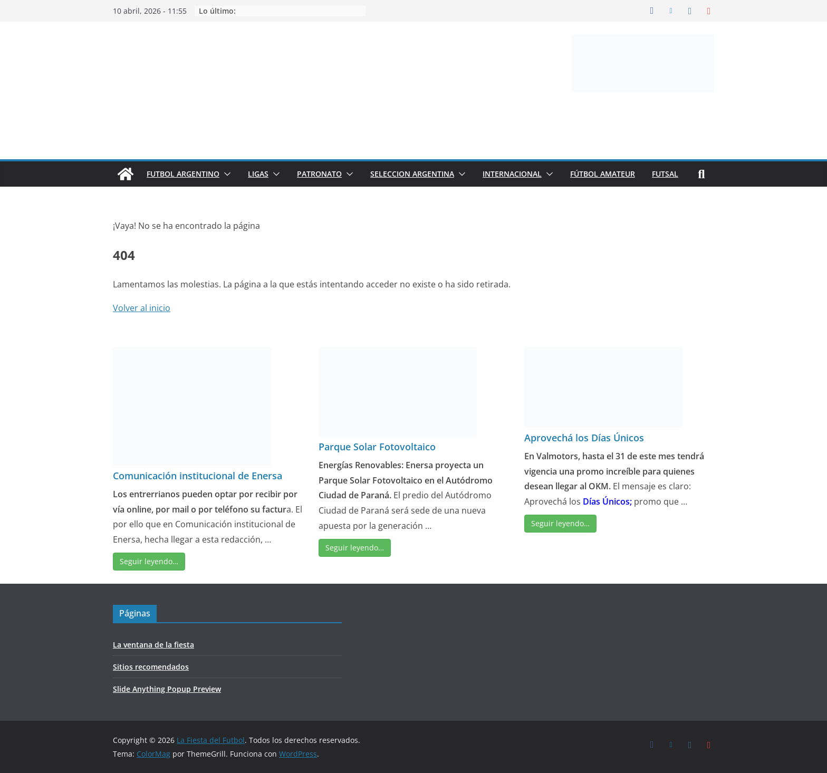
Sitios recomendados (151, 667)
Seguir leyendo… (149, 561)
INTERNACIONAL (512, 174)
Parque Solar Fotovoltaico (377, 446)
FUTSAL (665, 174)
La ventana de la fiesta (153, 645)
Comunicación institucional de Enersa (197, 475)
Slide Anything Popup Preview (167, 689)
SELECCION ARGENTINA (412, 174)
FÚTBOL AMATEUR (602, 174)
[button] (225, 174)
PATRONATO (319, 174)
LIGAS (258, 174)
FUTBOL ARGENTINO (183, 174)
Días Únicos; (607, 501)
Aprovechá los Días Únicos (584, 437)
